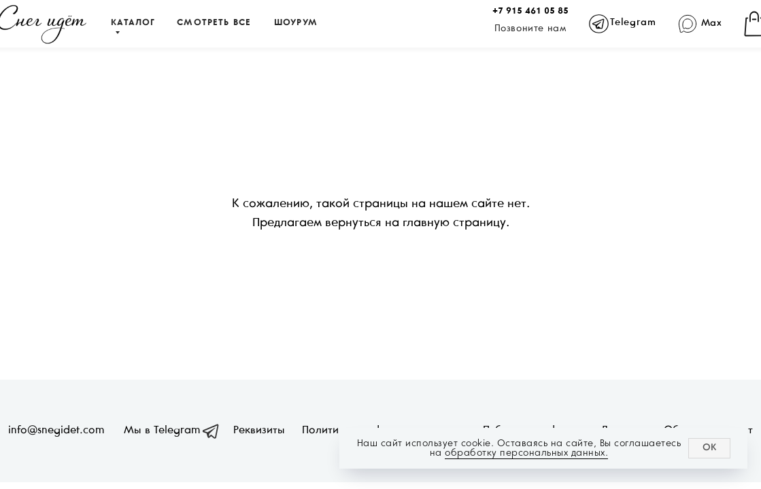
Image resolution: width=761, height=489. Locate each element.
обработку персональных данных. (526, 452)
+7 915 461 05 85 (530, 11)
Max (711, 23)
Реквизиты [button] (259, 430)
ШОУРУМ (296, 23)
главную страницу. (456, 223)
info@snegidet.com (56, 430)
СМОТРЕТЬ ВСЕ (214, 23)
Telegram (633, 22)
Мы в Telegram (162, 430)
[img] (688, 24)
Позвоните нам (530, 28)
